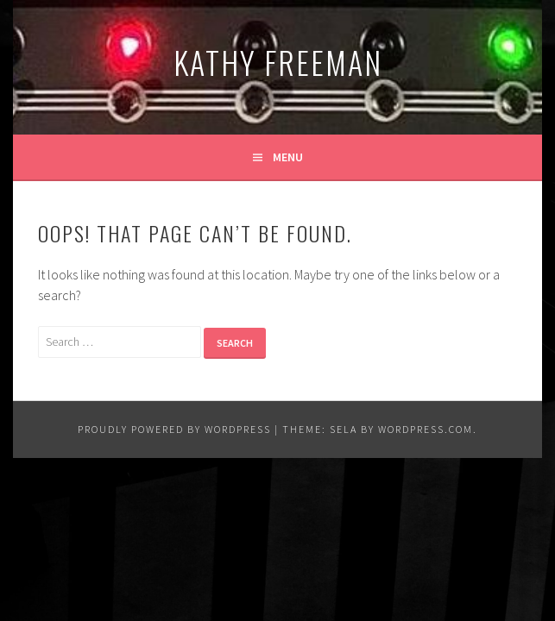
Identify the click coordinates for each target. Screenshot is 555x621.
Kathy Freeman (277, 62)
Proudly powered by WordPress (174, 429)
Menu (288, 157)
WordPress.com (425, 429)
